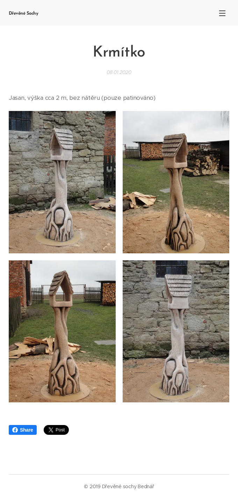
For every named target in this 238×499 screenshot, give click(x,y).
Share (22, 430)
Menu (222, 13)
